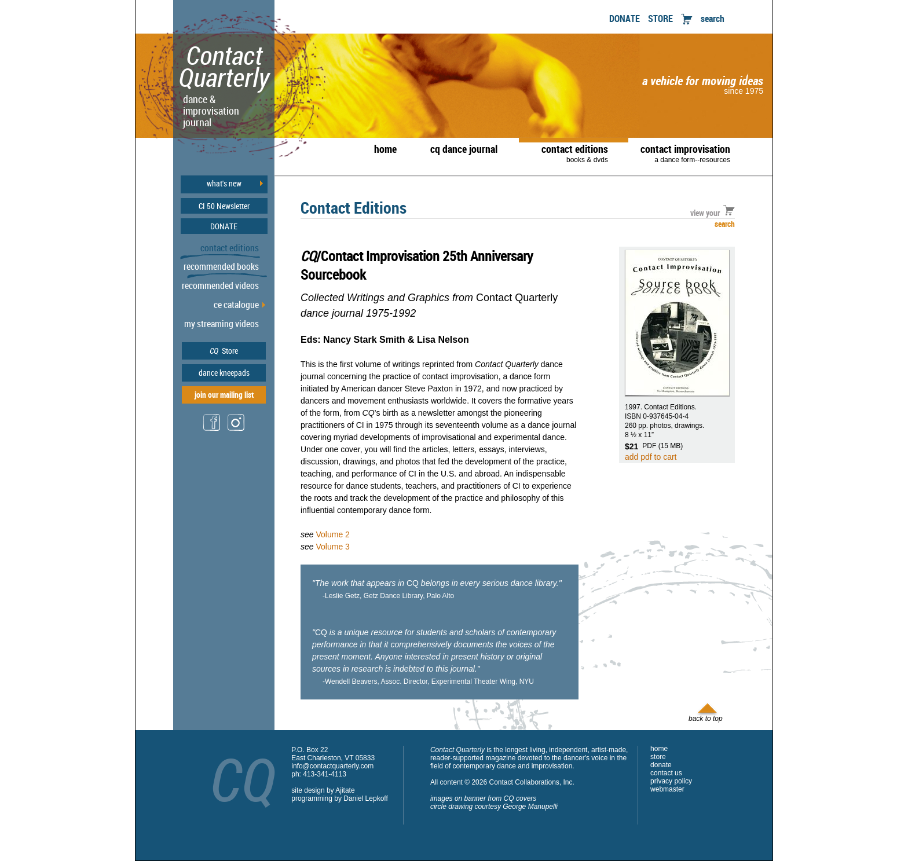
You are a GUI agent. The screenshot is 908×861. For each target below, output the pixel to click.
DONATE (624, 18)
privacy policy (671, 781)
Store (224, 350)
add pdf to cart (651, 456)
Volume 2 (332, 534)
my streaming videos (221, 323)
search (712, 18)
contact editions (569, 153)
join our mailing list (224, 394)
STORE (660, 18)
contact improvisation (685, 153)
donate (661, 765)
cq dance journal (463, 149)
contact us (666, 773)
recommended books (221, 266)
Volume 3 (332, 546)
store (658, 757)
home (385, 149)
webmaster (667, 789)
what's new (224, 183)
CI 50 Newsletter (224, 206)
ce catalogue (236, 304)
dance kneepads (224, 372)
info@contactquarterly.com (332, 766)
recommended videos (220, 285)
